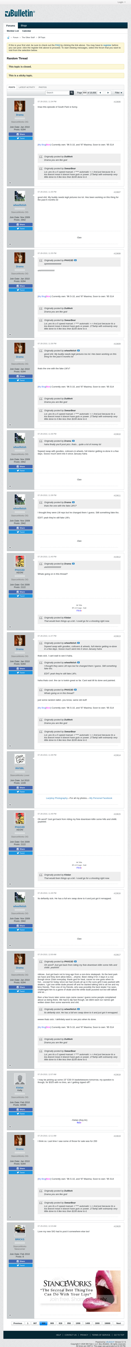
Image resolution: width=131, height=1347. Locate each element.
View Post (75, 260)
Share (20, 134)
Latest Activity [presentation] (27, 87)
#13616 (117, 893)
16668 (107, 1323)
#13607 (117, 192)
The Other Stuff (28, 37)
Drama (20, 114)
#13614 (117, 755)
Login (122, 2)
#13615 (117, 814)
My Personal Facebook (101, 798)
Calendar (26, 31)
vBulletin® (110, 1342)
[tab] (12, 87)
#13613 (117, 636)
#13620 (117, 1226)
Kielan (19, 1087)
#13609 (117, 344)
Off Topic (41, 37)
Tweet (21, 138)
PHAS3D (20, 570)
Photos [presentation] (43, 87)
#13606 (117, 102)
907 (35, 1323)
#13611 (117, 495)
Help (58, 1335)
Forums (10, 25)
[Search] (59, 93)
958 (69, 1323)
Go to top (119, 1335)
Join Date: (15, 127)
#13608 (117, 253)
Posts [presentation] (12, 87)
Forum (15, 37)
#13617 (117, 955)
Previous (17, 1323)
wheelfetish (19, 205)
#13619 (117, 1136)
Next (118, 1323)
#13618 (117, 1075)
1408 (87, 1323)
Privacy (84, 1335)
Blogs (24, 25)
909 (52, 1323)
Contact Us (71, 1335)
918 (60, 1323)
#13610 (117, 434)
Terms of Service (101, 1335)
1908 (97, 1323)
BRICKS (19, 1239)
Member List (13, 31)
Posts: (17, 129)
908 (43, 1323)
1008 (78, 1323)
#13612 (117, 557)
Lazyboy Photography (57, 798)
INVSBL (19, 768)
